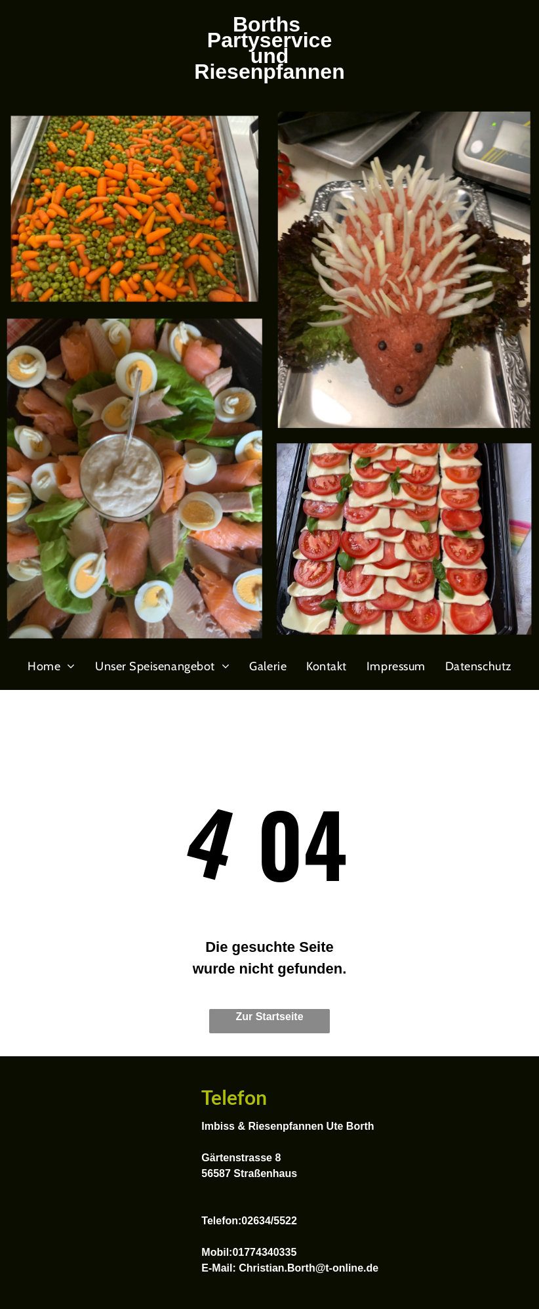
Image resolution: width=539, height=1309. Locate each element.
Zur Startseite (269, 1016)
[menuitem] (51, 666)
